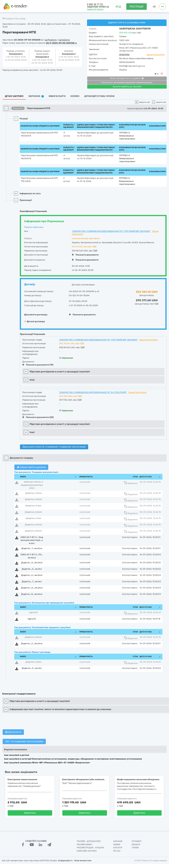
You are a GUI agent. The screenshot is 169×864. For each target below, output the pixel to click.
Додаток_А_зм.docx (32, 587)
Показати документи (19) (37, 365)
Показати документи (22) (38, 417)
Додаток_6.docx (33, 512)
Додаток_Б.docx (33, 531)
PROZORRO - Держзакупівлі (89, 841)
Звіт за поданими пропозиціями (24, 741)
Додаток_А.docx (33, 524)
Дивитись (30, 812)
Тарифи (135, 848)
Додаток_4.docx (33, 499)
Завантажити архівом (31, 467)
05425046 (124, 54)
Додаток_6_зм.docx (31, 575)
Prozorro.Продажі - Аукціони (90, 848)
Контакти (117, 848)
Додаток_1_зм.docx (31, 548)
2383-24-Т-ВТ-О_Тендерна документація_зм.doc (31, 540)
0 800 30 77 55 (95, 4)
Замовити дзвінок (95, 9)
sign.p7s (33, 612)
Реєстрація (136, 6)
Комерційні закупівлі (87, 851)
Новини (116, 844)
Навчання (117, 841)
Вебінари (136, 844)
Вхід (118, 6)
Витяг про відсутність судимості (126, 78)
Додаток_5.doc (33, 505)
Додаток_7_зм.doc (32, 581)
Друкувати (13, 731)
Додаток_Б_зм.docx (31, 594)
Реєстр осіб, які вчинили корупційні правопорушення (126, 82)
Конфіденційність (65, 860)
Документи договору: (36, 314)
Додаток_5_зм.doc (32, 569)
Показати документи (85, 255)
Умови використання (82, 860)
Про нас (117, 851)
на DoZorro (64, 40)
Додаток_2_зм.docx (31, 643)
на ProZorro (51, 40)
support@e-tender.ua (98, 6)
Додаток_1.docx (33, 493)
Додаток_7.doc (33, 518)
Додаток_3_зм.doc (32, 668)
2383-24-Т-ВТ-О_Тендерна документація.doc (32, 485)
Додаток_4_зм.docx (31, 562)
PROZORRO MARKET (84, 844)
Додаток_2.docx (33, 637)
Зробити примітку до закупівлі (127, 86)
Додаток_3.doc (33, 662)
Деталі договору (34, 321)
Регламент (137, 841)
